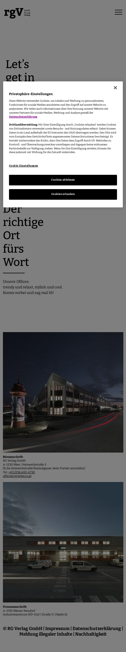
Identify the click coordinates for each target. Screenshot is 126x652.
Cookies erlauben (63, 194)
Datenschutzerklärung (23, 116)
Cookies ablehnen (63, 179)
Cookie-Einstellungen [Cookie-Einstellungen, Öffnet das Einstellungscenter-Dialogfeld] (23, 165)
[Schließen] (115, 87)
